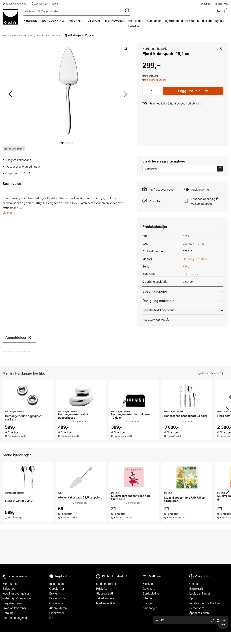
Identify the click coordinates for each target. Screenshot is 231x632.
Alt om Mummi (58, 608)
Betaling (8, 613)
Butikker (133, 26)
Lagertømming (173, 21)
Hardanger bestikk (154, 48)
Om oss (194, 584)
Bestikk (40, 35)
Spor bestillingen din (16, 618)
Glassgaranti (104, 593)
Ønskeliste (56, 603)
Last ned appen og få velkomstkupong (205, 201)
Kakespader (54, 35)
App (191, 598)
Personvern (196, 608)
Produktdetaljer (154, 226)
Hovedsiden (9, 35)
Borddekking (26, 35)
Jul (51, 618)
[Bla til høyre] (125, 94)
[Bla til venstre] (10, 94)
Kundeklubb (204, 21)
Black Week (56, 613)
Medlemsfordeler (107, 584)
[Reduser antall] (146, 91)
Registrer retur (12, 603)
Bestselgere (136, 21)
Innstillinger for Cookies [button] (205, 603)
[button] (221, 48)
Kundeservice (221, 3)
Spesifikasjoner (154, 291)
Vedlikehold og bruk (158, 310)
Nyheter (220, 21)
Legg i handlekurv (193, 90)
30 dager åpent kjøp (14, 3)
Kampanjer (154, 21)
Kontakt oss (10, 584)
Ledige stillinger (199, 593)
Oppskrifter (56, 588)
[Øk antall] (157, 91)
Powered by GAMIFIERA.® (16, 351)
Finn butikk (204, 3)
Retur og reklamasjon (17, 598)
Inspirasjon (56, 584)
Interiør (147, 598)
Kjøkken (148, 584)
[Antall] (151, 91)
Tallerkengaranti (106, 598)
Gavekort (149, 588)
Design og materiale (158, 300)
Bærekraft (196, 588)
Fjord (186, 266)
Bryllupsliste (57, 598)
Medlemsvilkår (105, 603)
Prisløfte (155, 201)
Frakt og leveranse (15, 608)
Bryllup (190, 21)
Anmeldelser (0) (19, 337)
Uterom (148, 603)
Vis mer (7, 212)
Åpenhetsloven (199, 613)
